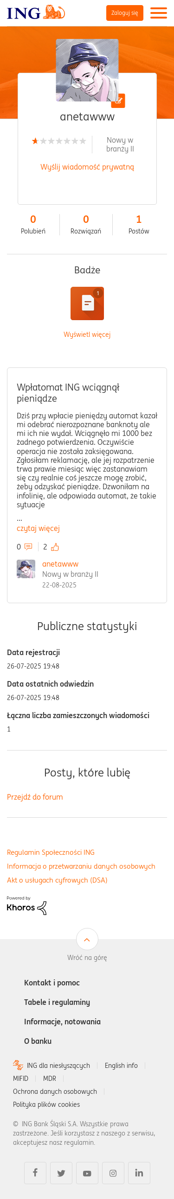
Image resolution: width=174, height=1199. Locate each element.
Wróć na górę (87, 957)
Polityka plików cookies (46, 1104)
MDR (49, 1078)
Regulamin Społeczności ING (51, 852)
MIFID (20, 1078)
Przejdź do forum (35, 796)
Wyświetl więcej (87, 335)
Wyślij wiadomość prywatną (87, 166)
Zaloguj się (124, 12)
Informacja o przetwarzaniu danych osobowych (81, 866)
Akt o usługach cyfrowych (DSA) (57, 880)
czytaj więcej (38, 528)
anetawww (60, 563)
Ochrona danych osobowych (55, 1091)
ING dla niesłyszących (58, 1065)
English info (121, 1065)
